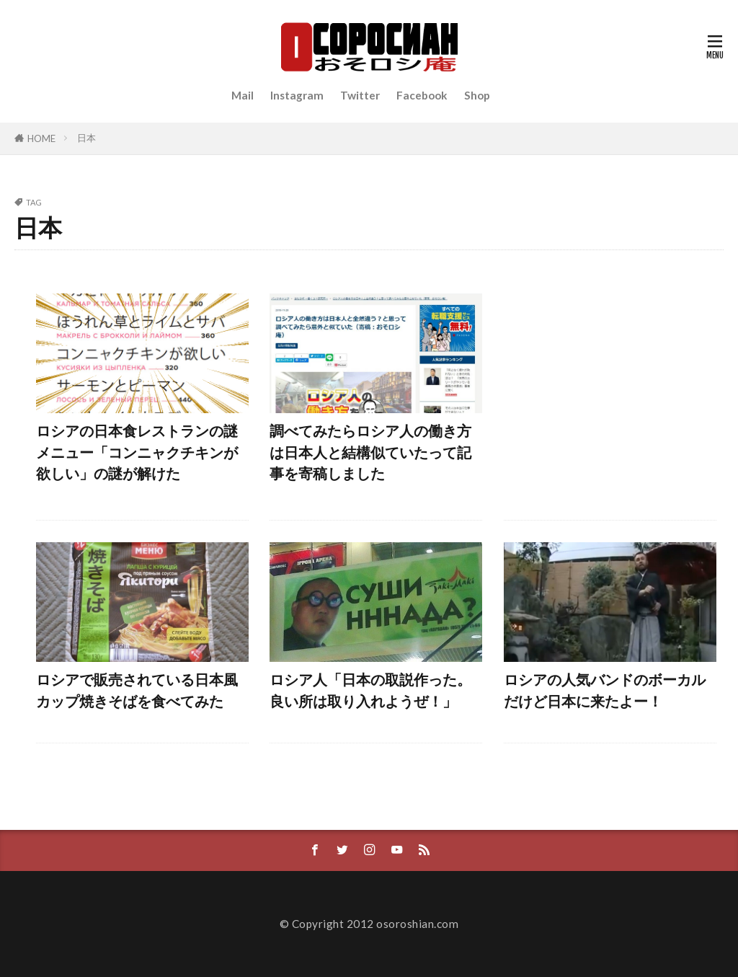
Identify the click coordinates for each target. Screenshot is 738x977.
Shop (477, 95)
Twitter (360, 95)
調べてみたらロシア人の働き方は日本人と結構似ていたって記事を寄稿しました (370, 452)
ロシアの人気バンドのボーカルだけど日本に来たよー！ (605, 690)
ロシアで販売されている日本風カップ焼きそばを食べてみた (137, 690)
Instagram (297, 95)
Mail (242, 95)
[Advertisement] (610, 395)
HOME (41, 138)
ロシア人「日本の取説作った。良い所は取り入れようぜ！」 (370, 690)
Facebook (422, 95)
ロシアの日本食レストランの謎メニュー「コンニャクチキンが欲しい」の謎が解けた (137, 452)
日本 (86, 137)
